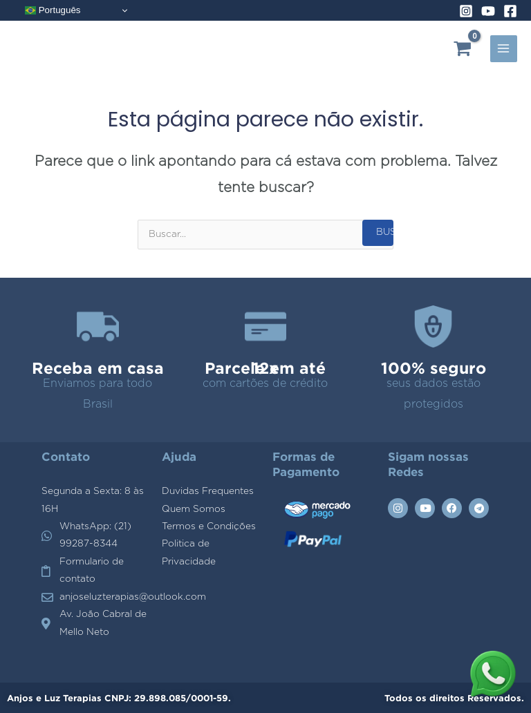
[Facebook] (510, 11)
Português (52, 10)
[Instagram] (466, 11)
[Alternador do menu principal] (503, 48)
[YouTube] (488, 11)
